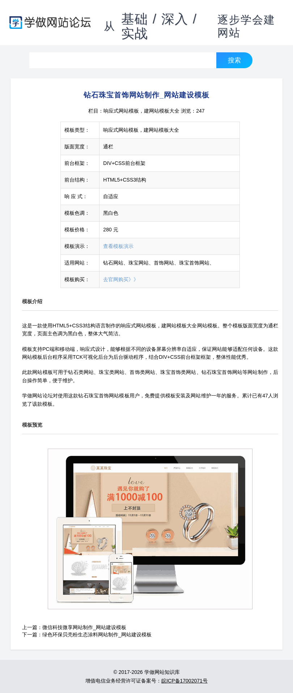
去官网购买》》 (121, 279)
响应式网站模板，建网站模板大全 (141, 111)
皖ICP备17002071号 (184, 681)
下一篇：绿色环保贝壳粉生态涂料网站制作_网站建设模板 (87, 634)
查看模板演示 (118, 246)
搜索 (234, 60)
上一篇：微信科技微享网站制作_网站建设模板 (74, 627)
